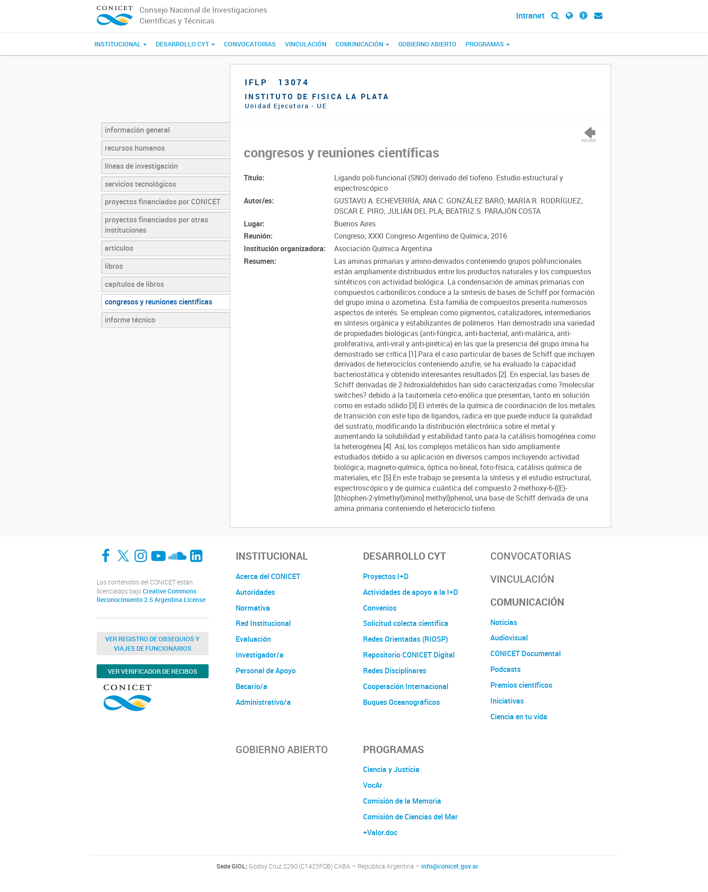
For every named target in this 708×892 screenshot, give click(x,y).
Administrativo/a (263, 702)
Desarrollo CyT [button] (185, 44)
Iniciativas (507, 701)
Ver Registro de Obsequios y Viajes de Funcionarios (152, 644)
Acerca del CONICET (268, 576)
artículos (119, 248)
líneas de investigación (141, 166)
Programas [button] (488, 44)
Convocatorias (250, 44)
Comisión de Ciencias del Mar (410, 817)
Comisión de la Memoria (402, 801)
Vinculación (305, 44)
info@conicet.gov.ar (449, 866)
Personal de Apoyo (266, 671)
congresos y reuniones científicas (158, 302)
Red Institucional (263, 623)
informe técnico (130, 320)
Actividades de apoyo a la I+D (410, 592)
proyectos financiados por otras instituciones (156, 225)
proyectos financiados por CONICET (162, 202)
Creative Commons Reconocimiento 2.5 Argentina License (151, 595)
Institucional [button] (120, 44)
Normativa (253, 608)
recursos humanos (135, 148)
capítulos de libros (134, 284)
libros (114, 266)
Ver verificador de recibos (152, 671)
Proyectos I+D (386, 576)
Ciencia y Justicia (391, 769)
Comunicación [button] (362, 44)
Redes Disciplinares (394, 671)
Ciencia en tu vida (518, 717)
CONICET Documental (525, 653)
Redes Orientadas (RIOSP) (405, 639)
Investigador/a (260, 655)
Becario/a (251, 686)
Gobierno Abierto (427, 44)
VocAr (372, 785)
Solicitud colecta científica (405, 623)
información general (137, 130)
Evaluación (253, 639)
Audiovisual (509, 638)
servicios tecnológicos (140, 184)
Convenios (379, 608)
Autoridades (255, 592)
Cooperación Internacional (405, 686)
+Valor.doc (380, 832)
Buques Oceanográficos (401, 702)
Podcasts (505, 669)
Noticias (503, 622)
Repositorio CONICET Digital (409, 655)
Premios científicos (521, 685)
